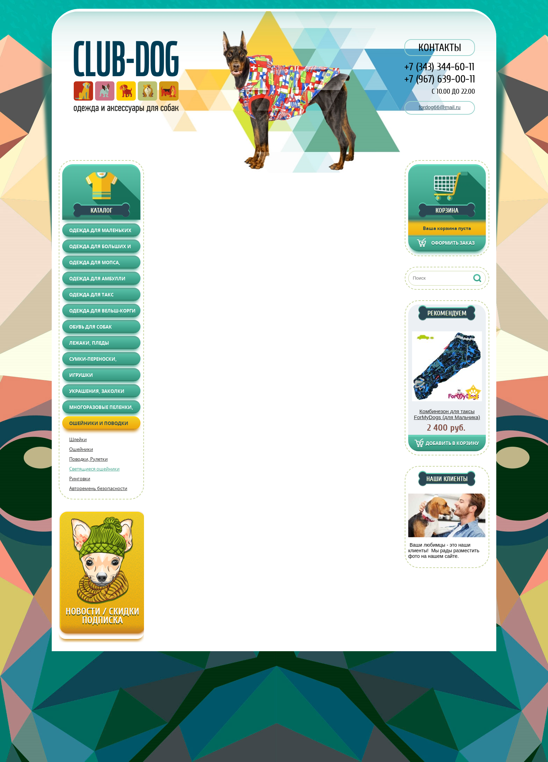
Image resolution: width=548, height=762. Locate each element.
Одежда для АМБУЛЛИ (97, 278)
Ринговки (79, 478)
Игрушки (81, 375)
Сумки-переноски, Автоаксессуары (93, 360)
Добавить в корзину (452, 443)
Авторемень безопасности (98, 488)
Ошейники (81, 449)
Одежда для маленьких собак (100, 232)
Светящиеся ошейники (94, 469)
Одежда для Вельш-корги (102, 311)
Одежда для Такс (91, 295)
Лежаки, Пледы (89, 343)
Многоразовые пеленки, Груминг (101, 409)
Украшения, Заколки (96, 391)
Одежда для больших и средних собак (100, 248)
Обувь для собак (90, 327)
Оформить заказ (453, 243)
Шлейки (78, 439)
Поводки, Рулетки (88, 459)
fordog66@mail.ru (439, 107)
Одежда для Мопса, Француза (94, 264)
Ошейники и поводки (98, 423)
